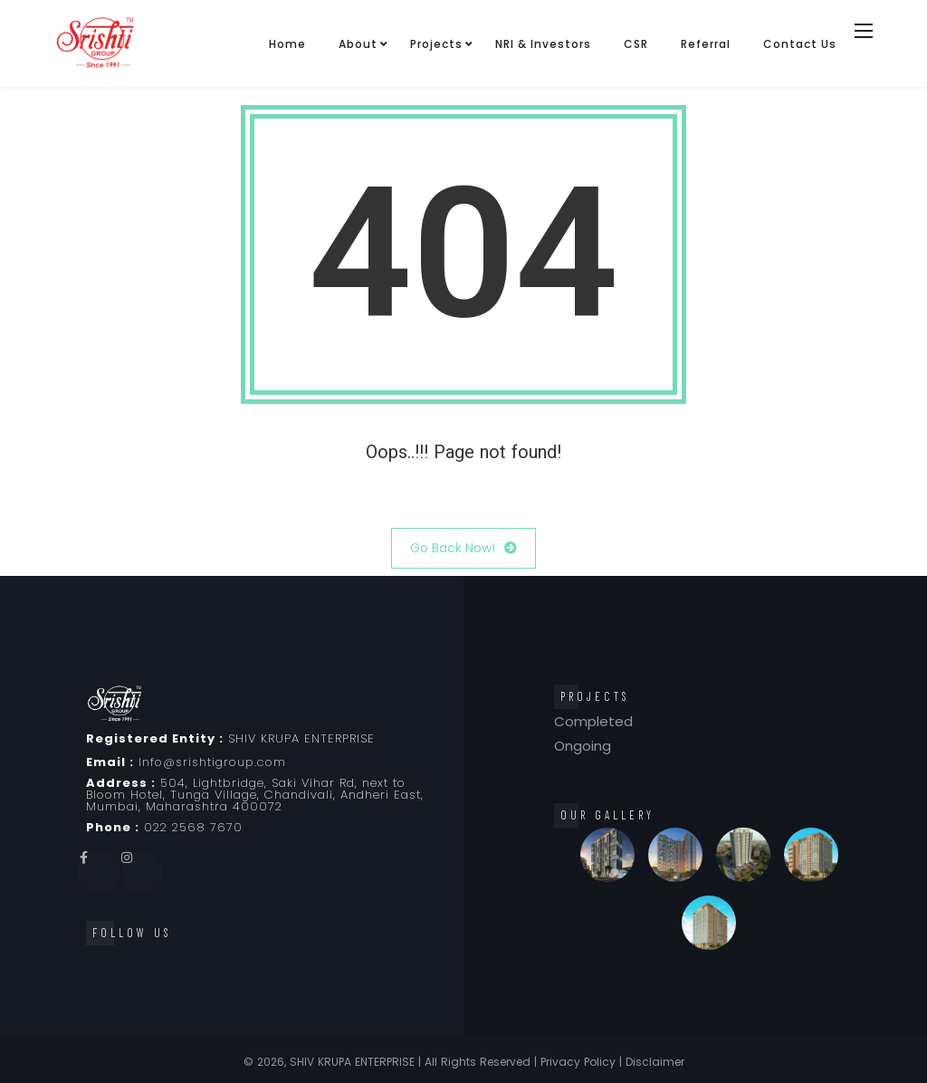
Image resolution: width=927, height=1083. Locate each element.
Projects (436, 44)
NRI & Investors (543, 44)
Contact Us (799, 44)
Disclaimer (655, 1061)
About (358, 44)
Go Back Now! (463, 548)
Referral (706, 44)
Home (287, 44)
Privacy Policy (578, 1061)
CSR (636, 44)
